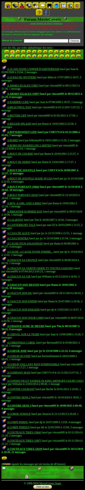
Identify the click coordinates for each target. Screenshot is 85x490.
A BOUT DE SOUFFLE (21, 170)
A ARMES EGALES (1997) (23, 93)
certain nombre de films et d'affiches (46, 23)
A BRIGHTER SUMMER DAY (24, 211)
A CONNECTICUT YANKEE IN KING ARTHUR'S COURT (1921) (45, 380)
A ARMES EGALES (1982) (22, 85)
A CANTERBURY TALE (21, 224)
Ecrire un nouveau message (19, 469)
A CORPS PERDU (17, 422)
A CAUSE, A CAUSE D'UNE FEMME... (30, 251)
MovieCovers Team (50, 483)
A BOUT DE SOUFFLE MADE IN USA (30, 178)
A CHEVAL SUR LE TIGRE (23, 334)
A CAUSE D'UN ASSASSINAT (25, 243)
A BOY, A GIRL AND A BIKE (24, 203)
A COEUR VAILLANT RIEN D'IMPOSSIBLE (33, 364)
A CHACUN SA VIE (19, 276)
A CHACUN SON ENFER (22, 301)
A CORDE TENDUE (19, 413)
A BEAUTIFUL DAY (19, 107)
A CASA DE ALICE (18, 233)
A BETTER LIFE (17, 115)
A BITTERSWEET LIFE (22, 132)
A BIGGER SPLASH (19, 123)
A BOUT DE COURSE (20, 153)
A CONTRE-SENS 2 (18, 397)
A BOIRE (12, 140)
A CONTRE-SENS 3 (19, 405)
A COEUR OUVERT (19, 356)
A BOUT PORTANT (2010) (22, 195)
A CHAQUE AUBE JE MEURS (25, 326)
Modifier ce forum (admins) (42, 475)
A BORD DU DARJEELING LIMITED (29, 145)
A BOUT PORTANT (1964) (23, 186)
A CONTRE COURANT (21, 389)
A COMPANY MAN (18, 372)
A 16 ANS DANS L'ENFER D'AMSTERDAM (33, 69)
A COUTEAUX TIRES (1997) (24, 440)
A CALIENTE (15, 219)
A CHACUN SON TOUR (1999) (25, 317)
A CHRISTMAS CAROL (21, 342)
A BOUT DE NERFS (19, 162)
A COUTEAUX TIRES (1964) (24, 432)
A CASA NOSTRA (17, 238)
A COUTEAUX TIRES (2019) (24, 449)
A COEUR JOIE (17, 350)
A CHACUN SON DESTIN (23, 284)
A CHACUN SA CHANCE (22, 260)
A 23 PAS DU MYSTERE (21, 77)
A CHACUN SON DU (19, 293)
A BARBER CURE (18, 102)
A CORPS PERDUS (18, 427)
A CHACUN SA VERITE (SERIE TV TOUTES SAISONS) (40, 268)
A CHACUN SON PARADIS (23, 309)
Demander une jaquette (53, 469)
